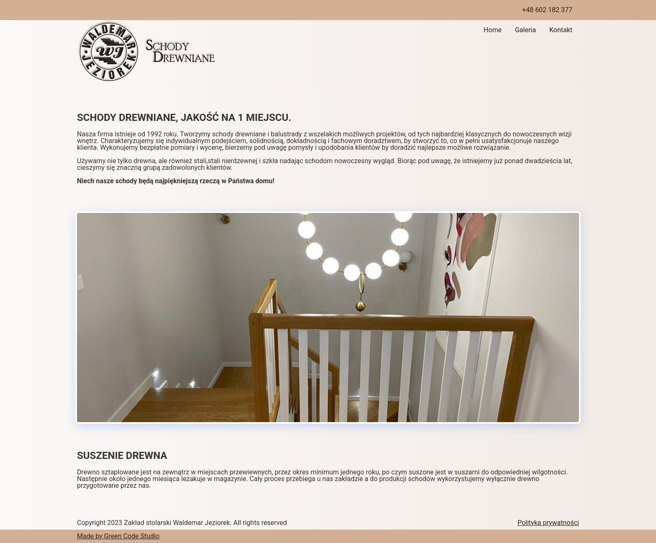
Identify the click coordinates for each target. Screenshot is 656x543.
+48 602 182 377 (547, 10)
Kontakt (560, 30)
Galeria (525, 30)
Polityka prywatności (548, 523)
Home (493, 30)
